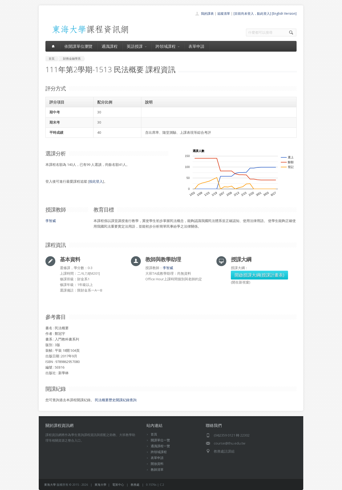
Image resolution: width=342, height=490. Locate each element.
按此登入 (96, 181)
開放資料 (157, 463)
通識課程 (110, 46)
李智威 (50, 220)
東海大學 (50, 485)
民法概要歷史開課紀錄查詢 (116, 399)
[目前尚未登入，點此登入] (252, 13)
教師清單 (157, 469)
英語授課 (136, 46)
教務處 (135, 485)
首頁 (154, 434)
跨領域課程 (167, 46)
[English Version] (284, 13)
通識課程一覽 (160, 446)
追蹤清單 (223, 13)
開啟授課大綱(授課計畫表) (259, 275)
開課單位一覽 (160, 440)
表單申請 (196, 46)
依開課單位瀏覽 (78, 46)
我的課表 (207, 13)
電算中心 (118, 485)
